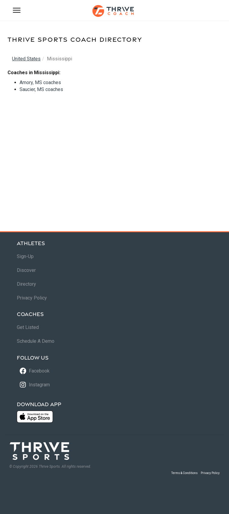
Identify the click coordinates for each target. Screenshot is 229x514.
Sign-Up (25, 256)
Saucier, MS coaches (41, 89)
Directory (26, 284)
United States (26, 59)
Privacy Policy (32, 298)
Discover (26, 270)
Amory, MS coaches (40, 82)
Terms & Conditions (184, 473)
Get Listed (28, 327)
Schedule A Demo (35, 341)
